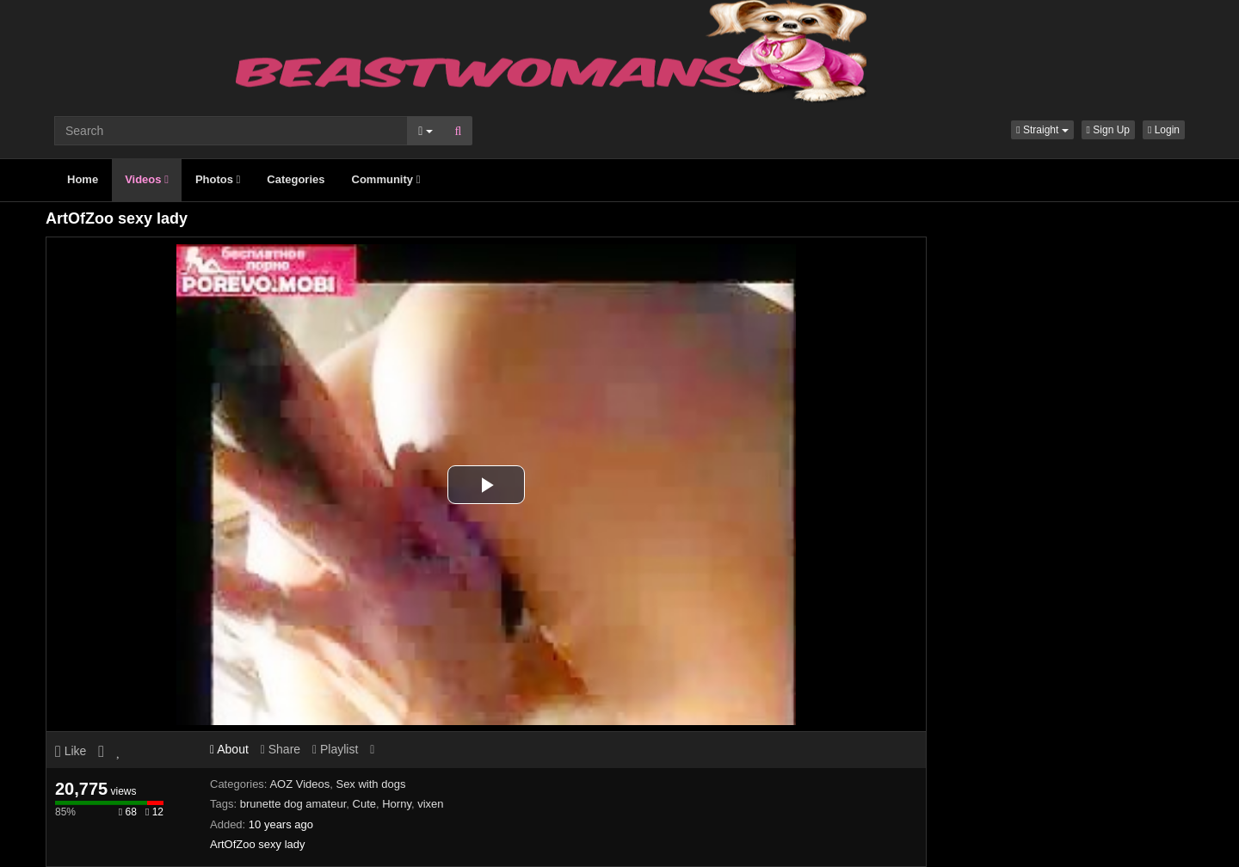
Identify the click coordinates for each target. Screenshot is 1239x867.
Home (82, 179)
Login (1164, 130)
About (229, 749)
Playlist (335, 749)
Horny (396, 803)
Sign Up (1108, 130)
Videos (147, 179)
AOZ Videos (299, 784)
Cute (364, 803)
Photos (217, 179)
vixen (430, 803)
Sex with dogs (370, 784)
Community (386, 179)
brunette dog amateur (293, 803)
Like (70, 751)
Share (280, 749)
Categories (295, 179)
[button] (1042, 129)
